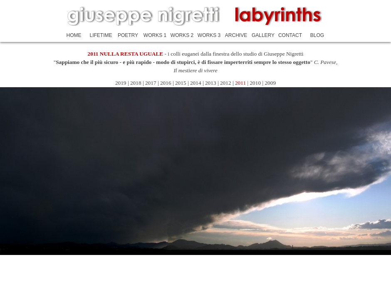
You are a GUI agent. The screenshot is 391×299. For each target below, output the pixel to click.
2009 (270, 83)
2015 (180, 83)
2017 (150, 83)
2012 (226, 83)
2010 (255, 83)
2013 (210, 83)
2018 (135, 83)
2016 (165, 83)
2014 (196, 83)
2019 (120, 83)
